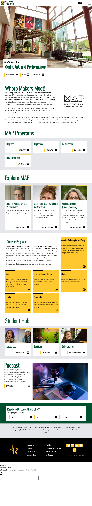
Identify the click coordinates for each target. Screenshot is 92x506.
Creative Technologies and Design (16, 120)
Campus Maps (31, 454)
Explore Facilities (47, 353)
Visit (37, 417)
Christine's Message (46, 227)
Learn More (22, 150)
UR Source (49, 454)
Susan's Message (75, 227)
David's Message (20, 227)
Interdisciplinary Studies (62, 120)
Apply (12, 417)
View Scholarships (75, 353)
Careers (29, 448)
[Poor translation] (1, 473)
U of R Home (9, 79)
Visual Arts (46, 120)
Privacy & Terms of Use (53, 448)
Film (30, 120)
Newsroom (30, 445)
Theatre (39, 120)
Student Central (51, 451)
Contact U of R (32, 451)
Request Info (65, 417)
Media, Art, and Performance (25, 79)
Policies (48, 445)
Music (34, 120)
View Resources (20, 353)
